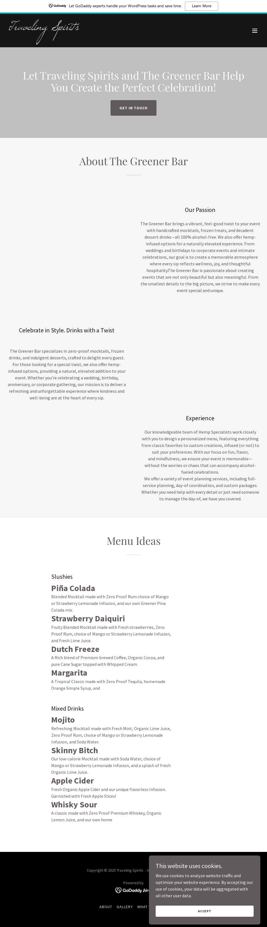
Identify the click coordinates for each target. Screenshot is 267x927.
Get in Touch (133, 107)
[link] (44, 28)
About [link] (105, 906)
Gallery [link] (125, 906)
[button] (254, 30)
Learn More (201, 6)
